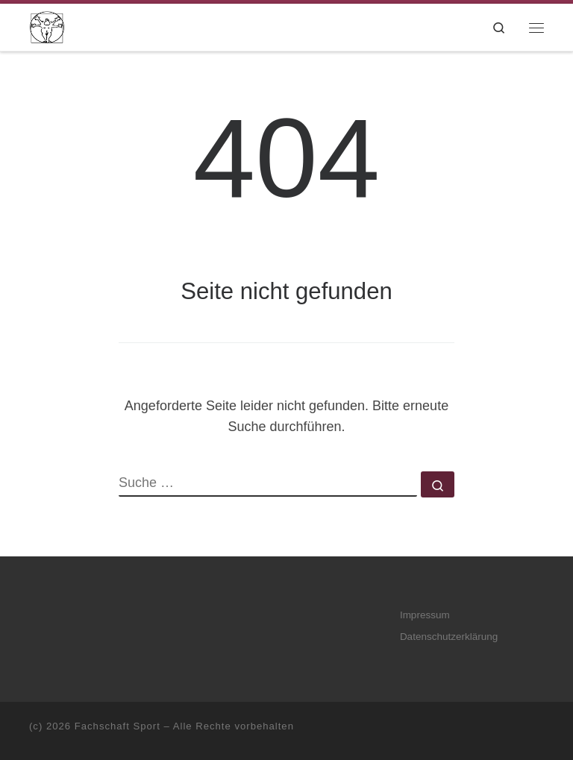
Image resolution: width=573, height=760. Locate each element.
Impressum (425, 615)
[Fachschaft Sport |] (47, 25)
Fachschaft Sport (117, 726)
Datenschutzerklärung (449, 636)
